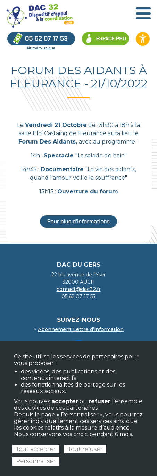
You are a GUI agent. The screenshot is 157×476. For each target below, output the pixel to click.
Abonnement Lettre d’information (81, 329)
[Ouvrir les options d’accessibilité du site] (143, 39)
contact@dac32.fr (79, 289)
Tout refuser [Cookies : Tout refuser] (85, 449)
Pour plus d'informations (78, 221)
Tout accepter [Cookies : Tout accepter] (36, 449)
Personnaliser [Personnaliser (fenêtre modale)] (36, 461)
